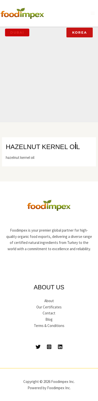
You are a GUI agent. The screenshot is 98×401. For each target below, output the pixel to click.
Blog (49, 319)
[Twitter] (38, 346)
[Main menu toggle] (92, 13)
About (49, 300)
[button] (17, 32)
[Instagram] (49, 346)
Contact (49, 313)
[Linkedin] (60, 346)
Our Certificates (49, 307)
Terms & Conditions (49, 325)
